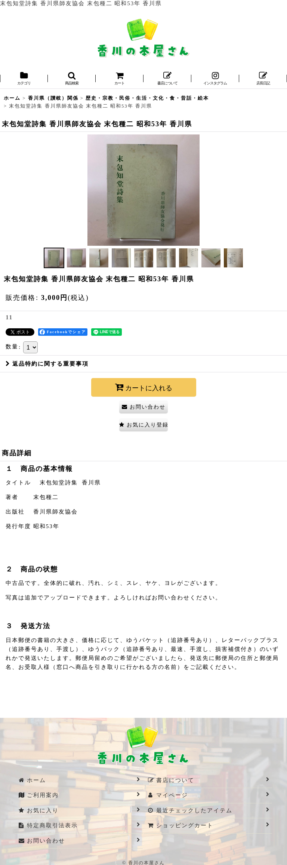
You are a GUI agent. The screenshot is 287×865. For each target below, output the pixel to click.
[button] (72, 79)
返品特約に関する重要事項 (47, 364)
